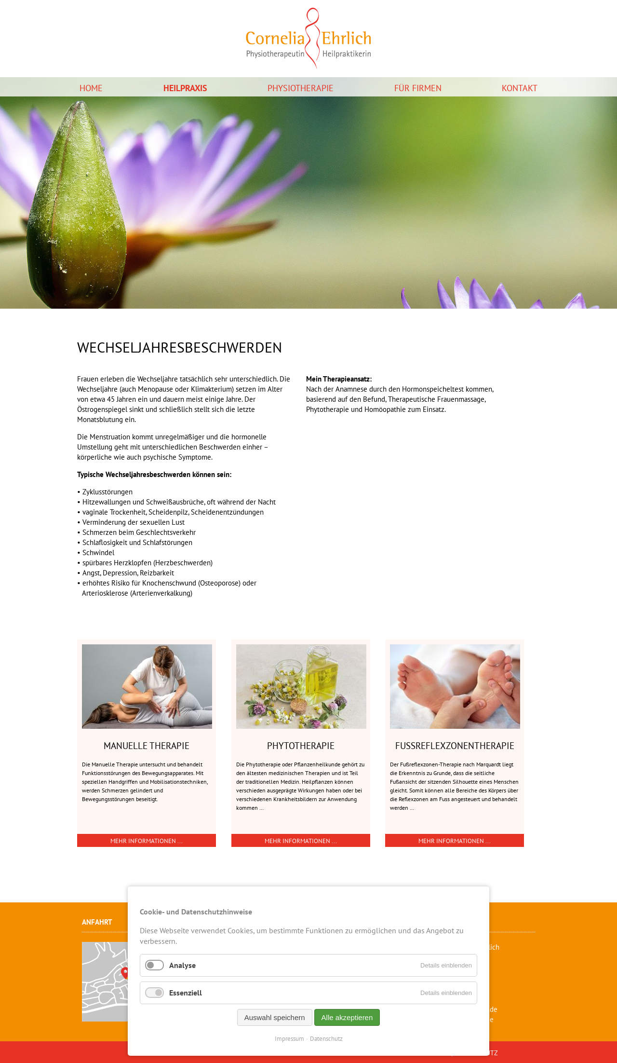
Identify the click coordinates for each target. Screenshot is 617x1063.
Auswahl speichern (274, 1017)
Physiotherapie (301, 88)
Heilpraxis (185, 88)
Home (91, 88)
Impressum (289, 1039)
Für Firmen (418, 88)
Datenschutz (326, 1039)
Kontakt (519, 88)
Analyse (182, 965)
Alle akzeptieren (347, 1017)
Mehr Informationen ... (146, 841)
